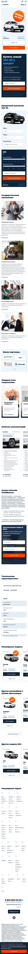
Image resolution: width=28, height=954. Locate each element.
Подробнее (4, 237)
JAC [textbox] (6, 131)
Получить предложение (14, 88)
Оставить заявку (14, 555)
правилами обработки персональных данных (12, 95)
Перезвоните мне (14, 911)
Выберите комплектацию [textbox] (11, 144)
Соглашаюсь (14, 951)
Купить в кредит (14, 47)
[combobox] (14, 131)
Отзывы (18, 907)
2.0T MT (14, 590)
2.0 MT (7, 590)
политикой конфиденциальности (17, 93)
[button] (11, 369)
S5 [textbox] (5, 137)
